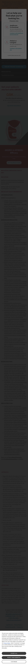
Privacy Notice (7, 643)
